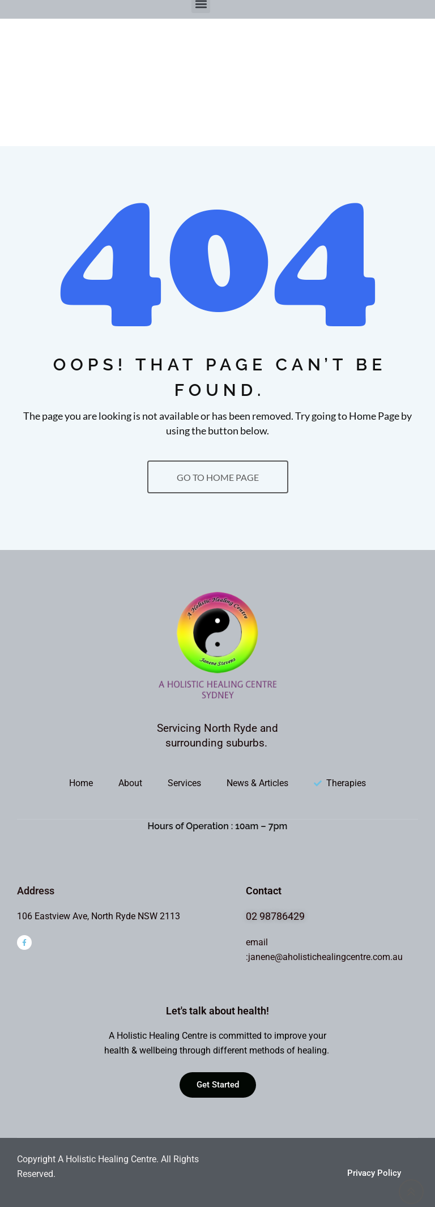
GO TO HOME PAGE (218, 477)
